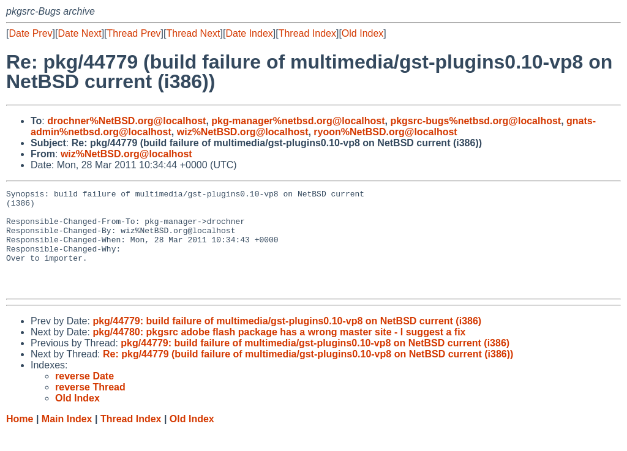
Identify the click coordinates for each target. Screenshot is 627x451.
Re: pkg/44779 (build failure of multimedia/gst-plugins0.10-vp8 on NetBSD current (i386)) (308, 374)
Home (19, 439)
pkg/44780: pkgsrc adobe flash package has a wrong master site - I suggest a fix (278, 352)
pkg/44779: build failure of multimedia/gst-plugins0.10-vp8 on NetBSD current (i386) (286, 341)
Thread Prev (134, 33)
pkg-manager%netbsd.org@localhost (298, 121)
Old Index (362, 33)
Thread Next (193, 33)
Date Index (248, 33)
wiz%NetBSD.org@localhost (243, 132)
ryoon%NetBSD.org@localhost (385, 132)
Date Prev (30, 33)
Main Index (67, 439)
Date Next (79, 33)
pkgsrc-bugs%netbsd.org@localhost (475, 121)
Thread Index (307, 33)
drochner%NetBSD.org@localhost (126, 121)
